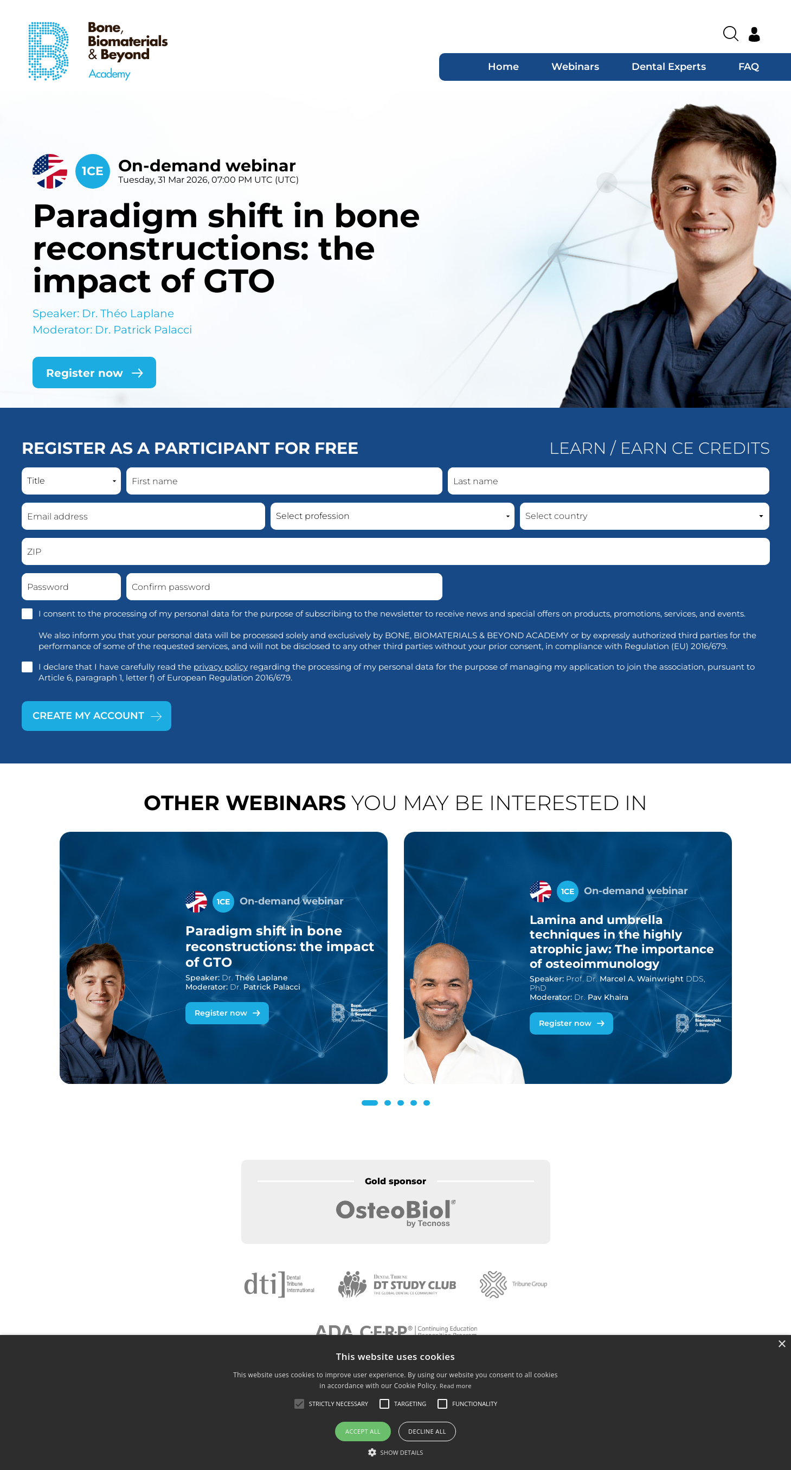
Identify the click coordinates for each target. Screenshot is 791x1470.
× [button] (781, 1344)
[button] (370, 1103)
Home (503, 67)
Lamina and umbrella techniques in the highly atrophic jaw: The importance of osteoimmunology (622, 942)
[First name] (284, 481)
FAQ (748, 67)
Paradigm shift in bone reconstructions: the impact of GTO (226, 248)
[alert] (395, 1402)
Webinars (575, 67)
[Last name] (608, 481)
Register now (221, 1013)
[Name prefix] (71, 481)
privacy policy (221, 667)
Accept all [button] (363, 1431)
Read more (456, 1386)
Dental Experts (669, 67)
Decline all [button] (427, 1431)
